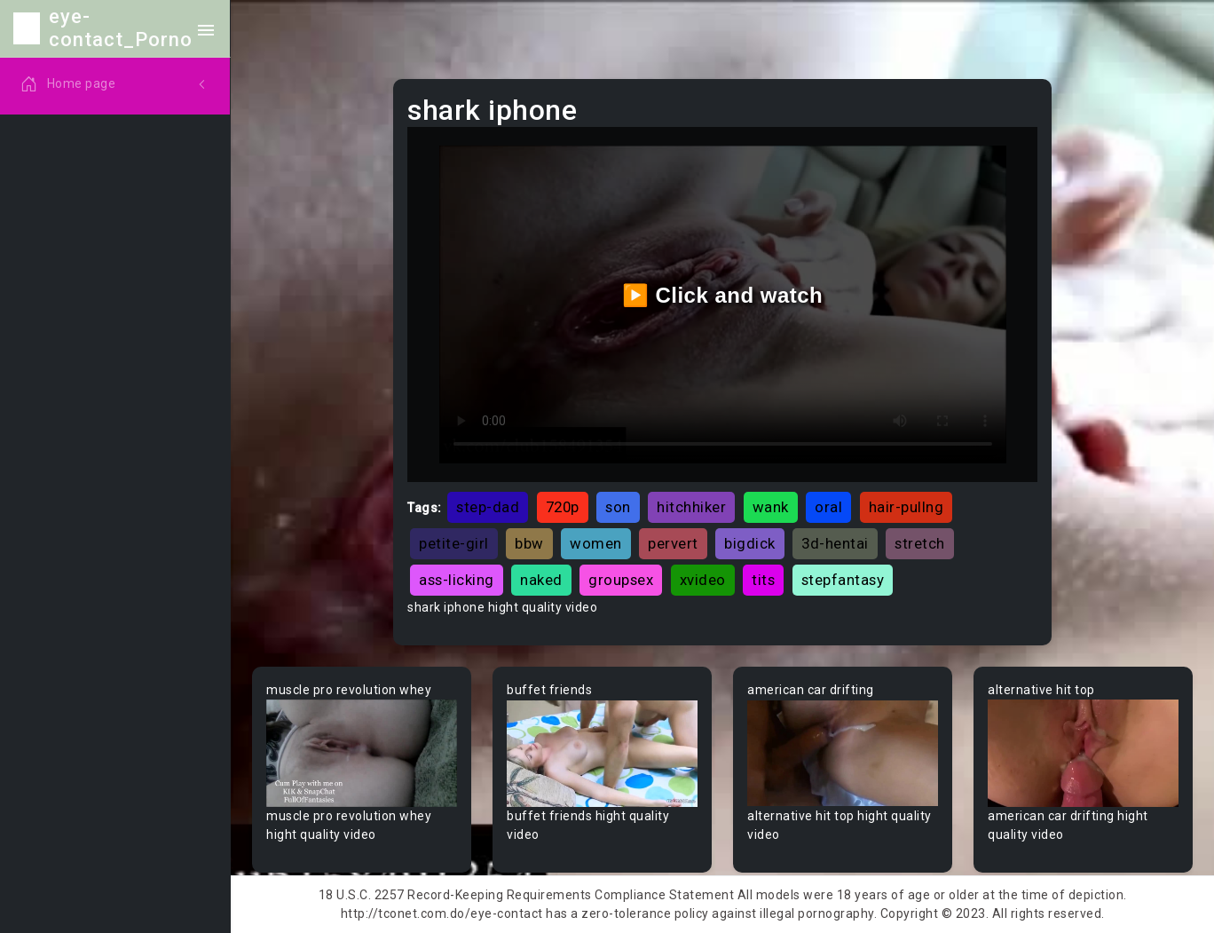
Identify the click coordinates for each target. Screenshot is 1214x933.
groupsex (620, 580)
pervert (673, 543)
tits (763, 580)
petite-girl (454, 543)
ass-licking (456, 580)
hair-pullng (906, 507)
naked (541, 580)
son (618, 507)
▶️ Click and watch (723, 295)
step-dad (487, 507)
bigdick (750, 543)
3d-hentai (835, 543)
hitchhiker (691, 507)
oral (828, 507)
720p (562, 507)
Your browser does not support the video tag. (361, 753)
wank (771, 507)
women (596, 543)
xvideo (703, 580)
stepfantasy (843, 580)
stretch (920, 543)
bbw (529, 543)
